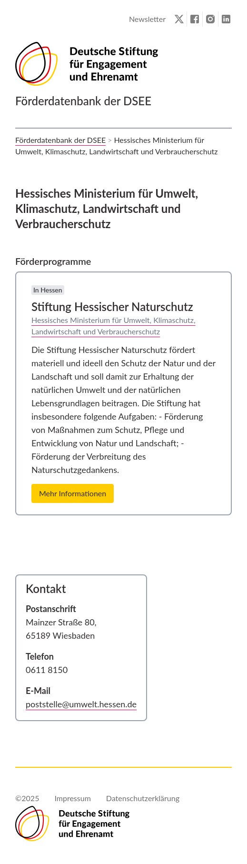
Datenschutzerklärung (142, 798)
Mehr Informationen (72, 493)
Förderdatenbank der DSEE (60, 139)
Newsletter (147, 18)
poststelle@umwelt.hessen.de (81, 704)
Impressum (72, 798)
